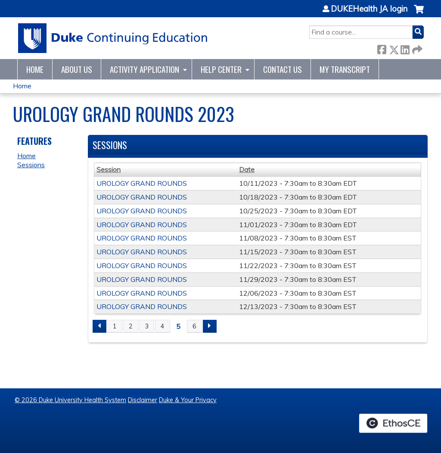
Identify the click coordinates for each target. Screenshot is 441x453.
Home (34, 69)
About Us (76, 69)
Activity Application (144, 69)
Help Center (221, 69)
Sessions (31, 164)
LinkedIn (405, 48)
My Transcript (345, 69)
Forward (416, 48)
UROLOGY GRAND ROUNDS (141, 183)
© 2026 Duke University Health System (70, 400)
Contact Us (282, 69)
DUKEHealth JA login (369, 9)
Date (247, 169)
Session (108, 169)
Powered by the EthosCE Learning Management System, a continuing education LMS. (393, 423)
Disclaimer (142, 400)
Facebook (381, 48)
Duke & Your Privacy (188, 400)
